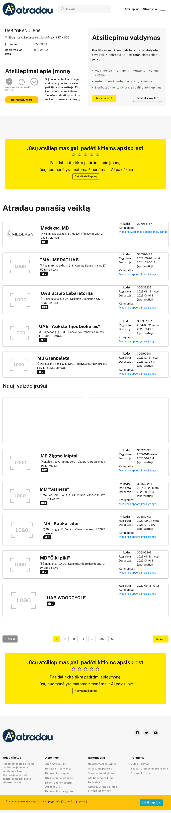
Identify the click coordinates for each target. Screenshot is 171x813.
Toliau (160, 638)
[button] (162, 9)
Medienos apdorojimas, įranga (148, 231)
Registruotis (104, 98)
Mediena (124, 231)
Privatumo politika (100, 768)
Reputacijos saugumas (60, 791)
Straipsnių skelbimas (59, 778)
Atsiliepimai (132, 9)
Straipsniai (150, 9)
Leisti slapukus (151, 802)
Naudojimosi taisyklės (102, 763)
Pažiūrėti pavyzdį (147, 98)
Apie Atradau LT (55, 763)
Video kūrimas (140, 763)
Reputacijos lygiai (57, 773)
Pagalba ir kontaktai (58, 768)
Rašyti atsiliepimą (21, 99)
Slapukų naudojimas (101, 773)
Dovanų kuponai (141, 773)
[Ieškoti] (84, 9)
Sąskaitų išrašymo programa (149, 768)
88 (102, 638)
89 (112, 638)
